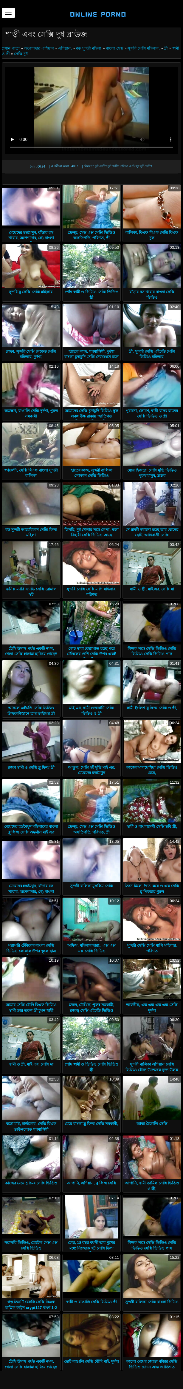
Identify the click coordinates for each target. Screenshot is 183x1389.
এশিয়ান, (65, 48)
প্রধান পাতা (11, 48)
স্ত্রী (166, 48)
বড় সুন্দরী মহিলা (88, 48)
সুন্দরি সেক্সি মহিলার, (144, 48)
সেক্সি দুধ (21, 53)
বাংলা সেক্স (114, 48)
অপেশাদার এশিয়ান (39, 48)
